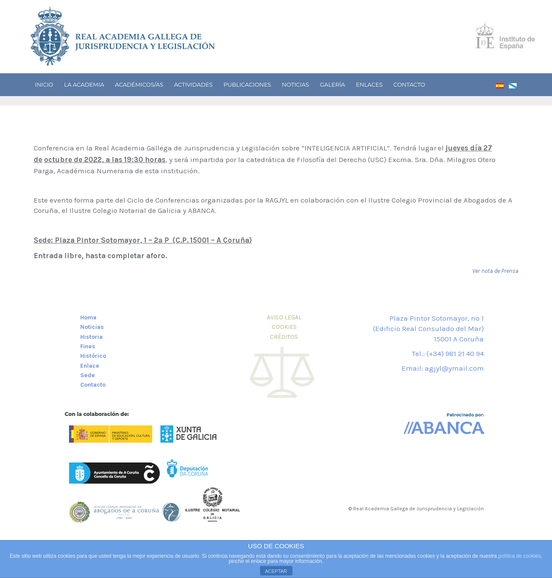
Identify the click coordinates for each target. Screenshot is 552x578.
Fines (87, 346)
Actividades (193, 84)
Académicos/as (139, 84)
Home (88, 317)
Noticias (295, 84)
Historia (91, 337)
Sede (87, 375)
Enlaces (369, 84)
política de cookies (519, 556)
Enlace (89, 365)
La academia (84, 84)
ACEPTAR (276, 571)
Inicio (44, 84)
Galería (332, 84)
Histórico (93, 355)
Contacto (409, 84)
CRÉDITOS (284, 337)
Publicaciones (247, 84)
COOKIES (284, 327)
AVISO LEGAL (284, 317)
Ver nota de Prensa (495, 271)
